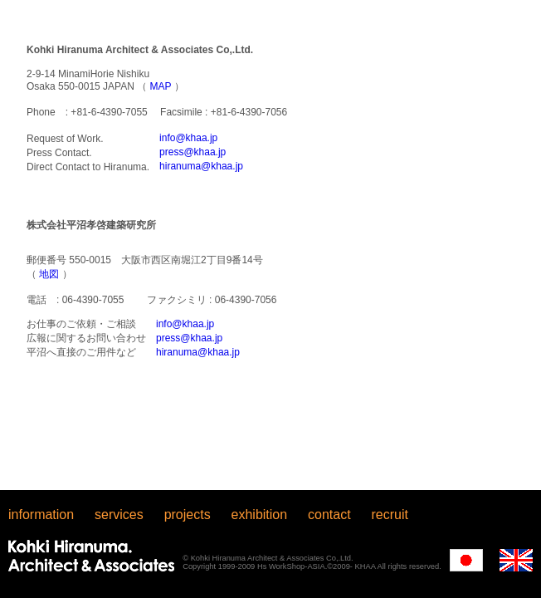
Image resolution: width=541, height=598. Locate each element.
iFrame (270, 245)
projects (187, 514)
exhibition (260, 514)
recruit (390, 514)
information (41, 514)
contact (329, 514)
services (119, 514)
